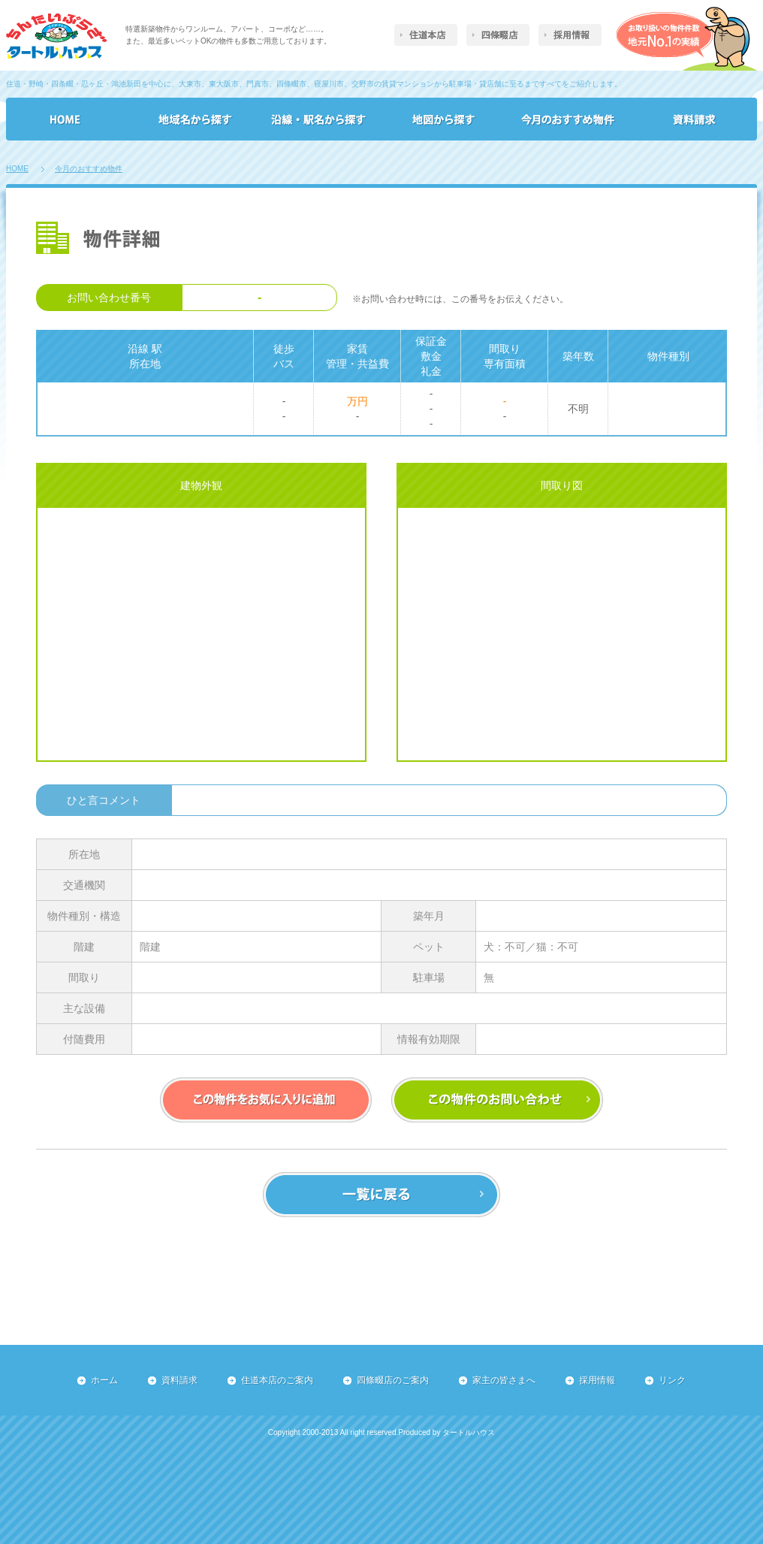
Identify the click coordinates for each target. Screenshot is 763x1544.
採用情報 (597, 1380)
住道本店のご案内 (277, 1380)
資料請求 (179, 1380)
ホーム (104, 1380)
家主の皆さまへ (503, 1380)
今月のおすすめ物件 (88, 169)
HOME (17, 169)
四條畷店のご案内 (393, 1380)
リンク (672, 1380)
